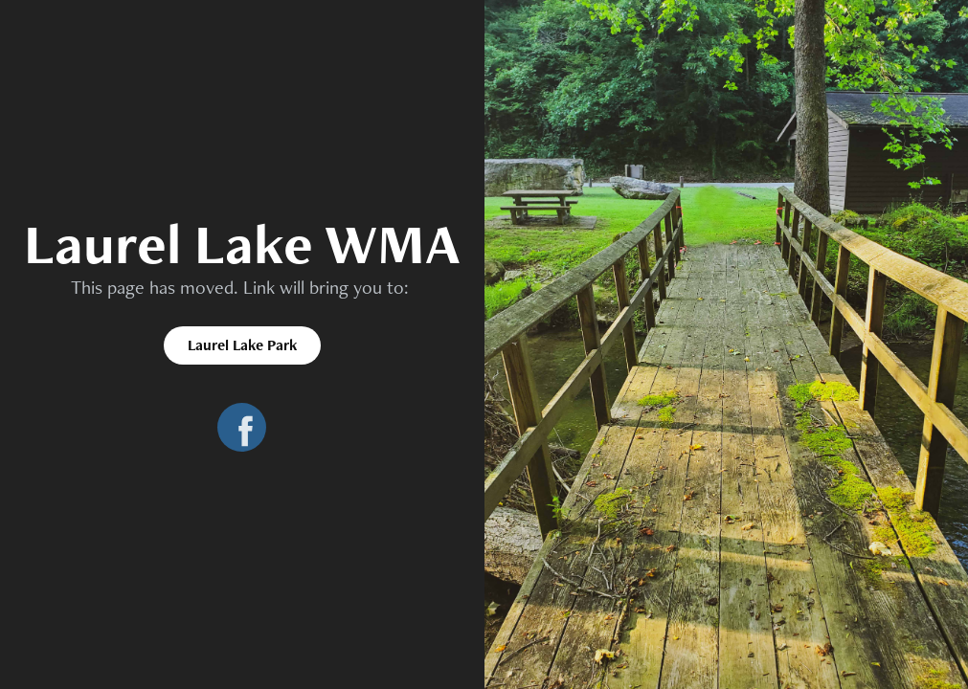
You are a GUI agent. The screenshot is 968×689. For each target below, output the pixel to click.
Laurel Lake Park (242, 345)
